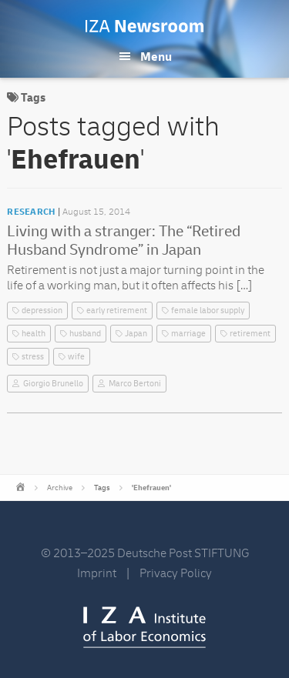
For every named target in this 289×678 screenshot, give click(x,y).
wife (76, 357)
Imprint (96, 573)
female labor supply (207, 311)
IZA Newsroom (144, 26)
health (33, 334)
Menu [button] (156, 57)
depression (42, 311)
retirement (250, 334)
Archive (59, 488)
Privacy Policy (175, 573)
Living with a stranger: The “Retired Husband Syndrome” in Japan (123, 240)
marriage (188, 334)
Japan (136, 334)
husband (85, 334)
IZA (144, 627)
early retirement (116, 311)
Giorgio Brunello (53, 384)
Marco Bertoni (135, 384)
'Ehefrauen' (151, 488)
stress (33, 357)
